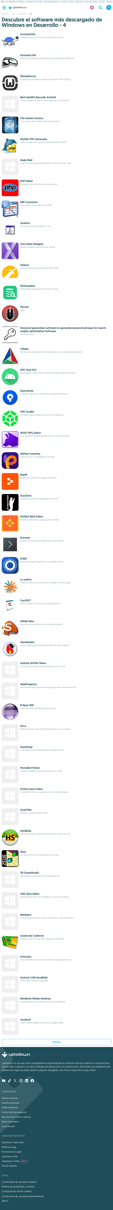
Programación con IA (51, 2)
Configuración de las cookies (16, 1191)
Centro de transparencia (14, 1112)
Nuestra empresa (10, 1102)
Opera (71, 2)
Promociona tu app (11, 1151)
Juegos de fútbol (91, 2)
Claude (101, 2)
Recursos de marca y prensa (16, 1116)
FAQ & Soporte (9, 1165)
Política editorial (10, 1107)
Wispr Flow (79, 2)
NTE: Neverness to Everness (15, 2)
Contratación (8, 1126)
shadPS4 (109, 2)
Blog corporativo (10, 1121)
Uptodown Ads (10, 1156)
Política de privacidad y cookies (18, 1186)
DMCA (5, 1200)
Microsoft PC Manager (34, 2)
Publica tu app (9, 1147)
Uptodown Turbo (15, 1161)
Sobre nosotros (9, 1098)
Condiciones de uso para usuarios (19, 1181)
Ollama (64, 2)
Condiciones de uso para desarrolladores (23, 1196)
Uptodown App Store (13, 1142)
